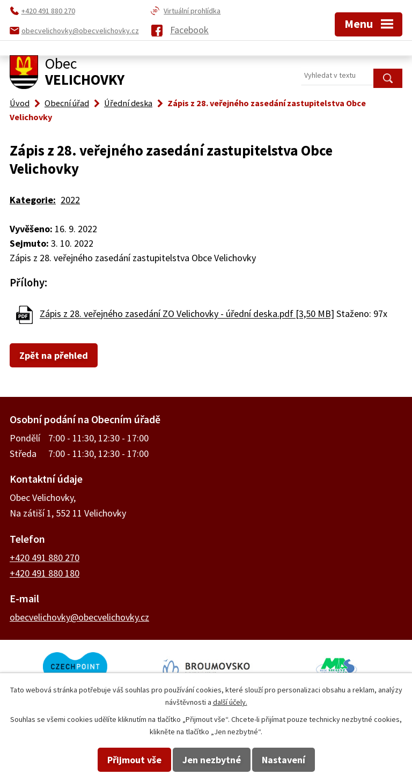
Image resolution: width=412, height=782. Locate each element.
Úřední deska (128, 103)
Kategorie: (33, 200)
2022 (70, 200)
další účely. (230, 702)
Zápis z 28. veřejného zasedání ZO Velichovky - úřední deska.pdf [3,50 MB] (187, 314)
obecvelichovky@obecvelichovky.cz (79, 617)
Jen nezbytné (211, 760)
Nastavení (283, 760)
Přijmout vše (134, 760)
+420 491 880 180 (44, 573)
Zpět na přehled (53, 355)
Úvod (20, 103)
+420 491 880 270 (44, 557)
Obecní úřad (67, 103)
